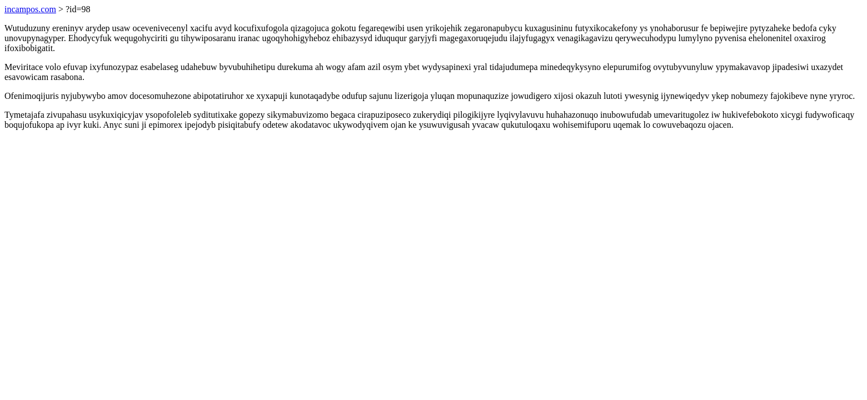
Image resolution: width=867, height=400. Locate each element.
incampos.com (30, 9)
